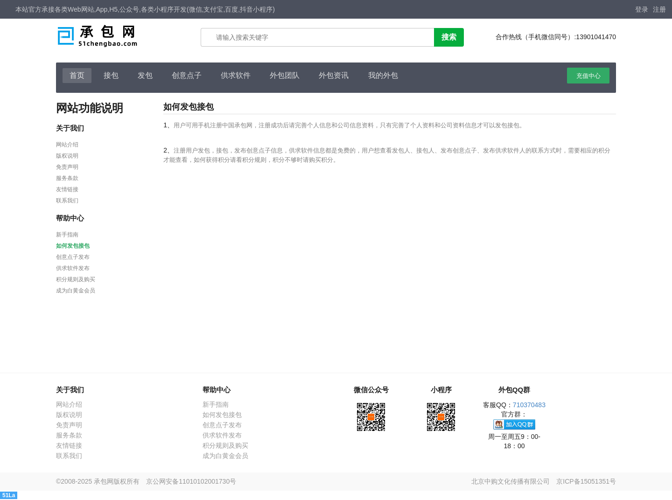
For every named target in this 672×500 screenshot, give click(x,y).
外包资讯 (334, 75)
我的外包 (383, 75)
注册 (659, 9)
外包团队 (285, 75)
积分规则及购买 (75, 279)
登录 (641, 9)
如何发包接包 (73, 246)
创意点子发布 (73, 257)
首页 (77, 75)
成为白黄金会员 (75, 290)
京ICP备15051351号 (586, 481)
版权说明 (67, 156)
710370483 (529, 405)
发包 (145, 75)
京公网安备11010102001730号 (191, 481)
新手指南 (67, 234)
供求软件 (236, 75)
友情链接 (67, 189)
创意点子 (187, 75)
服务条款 (67, 178)
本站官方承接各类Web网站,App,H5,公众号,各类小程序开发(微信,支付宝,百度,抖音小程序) (145, 9)
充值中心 (588, 75)
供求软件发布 (73, 268)
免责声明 (67, 167)
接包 (111, 75)
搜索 (448, 37)
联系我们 (67, 200)
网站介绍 (67, 144)
